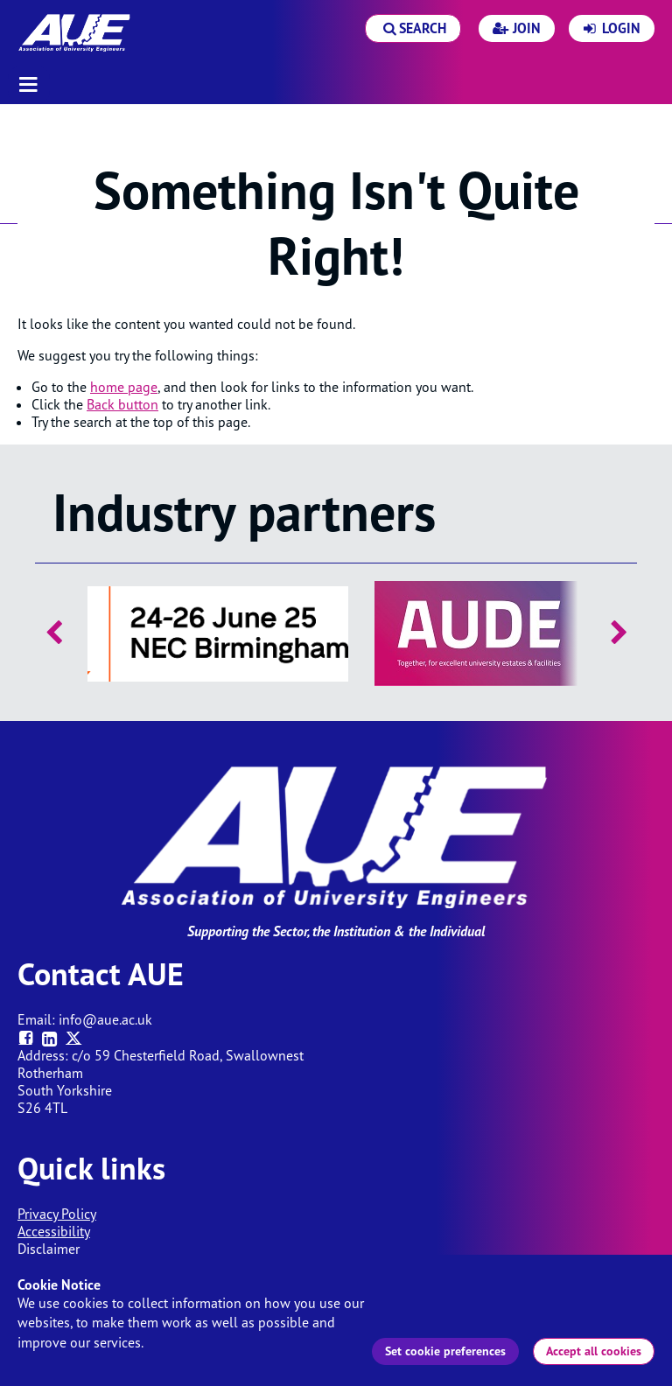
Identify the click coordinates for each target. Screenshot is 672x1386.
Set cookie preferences (445, 1351)
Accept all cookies (593, 1351)
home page (124, 387)
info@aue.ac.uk (105, 1019)
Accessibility (54, 1231)
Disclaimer (49, 1248)
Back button (122, 404)
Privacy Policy (57, 1213)
